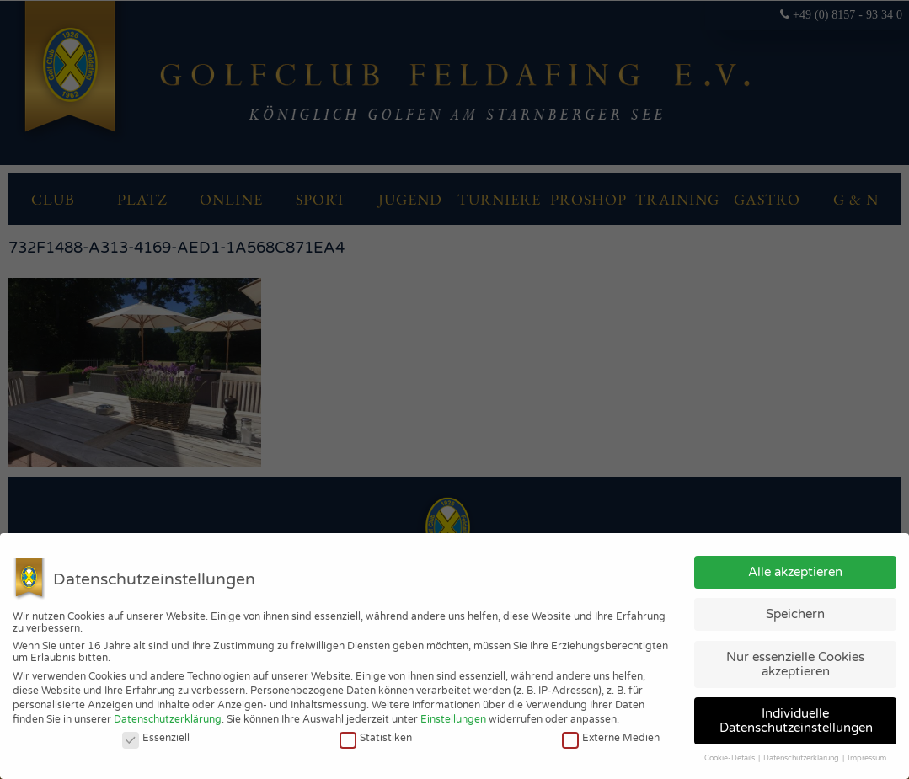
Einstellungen (453, 719)
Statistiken (376, 738)
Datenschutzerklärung (168, 719)
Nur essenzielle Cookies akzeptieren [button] (795, 664)
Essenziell (156, 738)
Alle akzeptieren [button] (795, 571)
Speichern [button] (795, 614)
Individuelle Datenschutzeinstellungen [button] (796, 720)
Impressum (867, 758)
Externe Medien (611, 738)
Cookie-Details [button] (730, 758)
